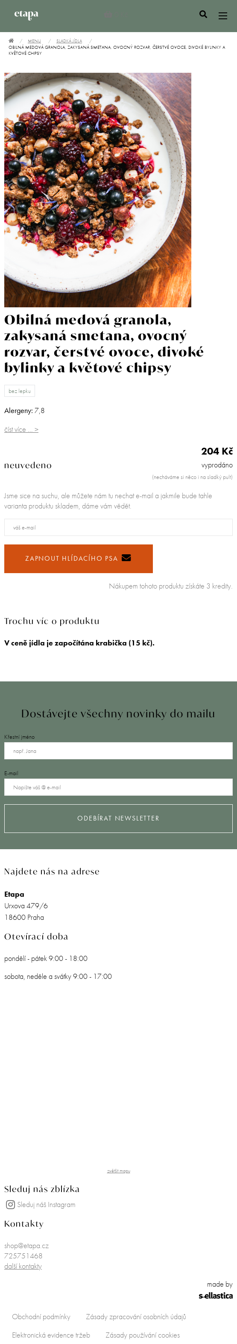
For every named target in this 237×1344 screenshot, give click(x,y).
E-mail (11, 773)
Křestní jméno (19, 736)
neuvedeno (28, 465)
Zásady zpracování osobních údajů (136, 1316)
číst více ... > (21, 429)
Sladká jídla (69, 41)
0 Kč (116, 14)
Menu (34, 41)
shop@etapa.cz (26, 1245)
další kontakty (23, 1266)
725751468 (23, 1256)
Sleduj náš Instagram (40, 1204)
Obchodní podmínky (41, 1316)
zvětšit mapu (118, 1170)
